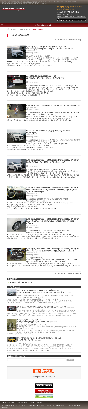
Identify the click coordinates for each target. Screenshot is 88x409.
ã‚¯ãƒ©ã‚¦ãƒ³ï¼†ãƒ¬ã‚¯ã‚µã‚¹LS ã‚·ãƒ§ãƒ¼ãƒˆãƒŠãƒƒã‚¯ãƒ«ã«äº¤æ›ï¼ (33, 321)
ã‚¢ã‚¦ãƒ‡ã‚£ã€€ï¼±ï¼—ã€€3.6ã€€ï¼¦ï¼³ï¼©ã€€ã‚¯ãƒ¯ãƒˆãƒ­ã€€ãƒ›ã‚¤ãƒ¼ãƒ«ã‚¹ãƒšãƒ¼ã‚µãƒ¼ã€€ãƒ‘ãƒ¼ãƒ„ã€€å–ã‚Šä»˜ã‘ (52, 221)
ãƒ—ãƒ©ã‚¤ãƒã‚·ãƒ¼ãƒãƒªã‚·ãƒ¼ (30, 402)
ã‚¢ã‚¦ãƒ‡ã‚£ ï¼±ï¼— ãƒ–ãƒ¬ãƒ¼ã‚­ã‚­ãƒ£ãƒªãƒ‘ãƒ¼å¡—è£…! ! (53, 105)
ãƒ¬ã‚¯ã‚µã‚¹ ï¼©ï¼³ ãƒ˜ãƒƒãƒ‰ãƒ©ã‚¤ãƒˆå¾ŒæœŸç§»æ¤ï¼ (42, 307)
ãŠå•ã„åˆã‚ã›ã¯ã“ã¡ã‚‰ (72, 19)
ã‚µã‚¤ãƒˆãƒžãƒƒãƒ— (9, 402)
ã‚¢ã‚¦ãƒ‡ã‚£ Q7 (38, 29)
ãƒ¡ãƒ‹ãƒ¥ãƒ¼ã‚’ (44, 25)
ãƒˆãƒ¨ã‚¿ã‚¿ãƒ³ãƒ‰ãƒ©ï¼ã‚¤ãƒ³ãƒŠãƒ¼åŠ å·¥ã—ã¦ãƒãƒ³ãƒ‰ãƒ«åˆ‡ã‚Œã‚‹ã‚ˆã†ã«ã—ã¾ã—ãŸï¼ (41, 291)
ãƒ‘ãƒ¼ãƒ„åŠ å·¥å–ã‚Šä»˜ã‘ (21, 29)
